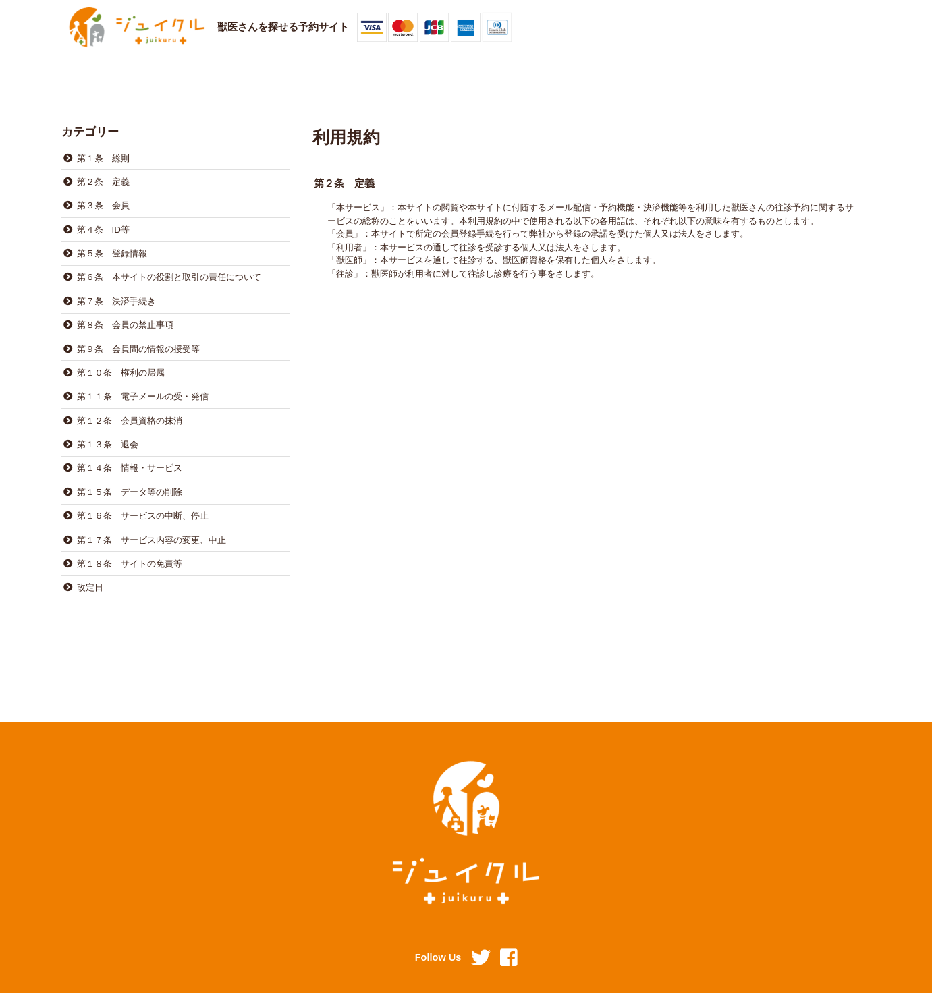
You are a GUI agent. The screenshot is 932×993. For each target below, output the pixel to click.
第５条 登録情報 (111, 248)
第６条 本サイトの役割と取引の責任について (168, 270)
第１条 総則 (102, 157)
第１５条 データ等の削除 (129, 474)
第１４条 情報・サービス (129, 452)
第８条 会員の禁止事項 (124, 315)
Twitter (480, 958)
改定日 (89, 565)
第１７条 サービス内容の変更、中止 (150, 519)
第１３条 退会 (107, 429)
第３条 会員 (102, 203)
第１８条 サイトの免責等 (129, 542)
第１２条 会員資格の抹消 (129, 406)
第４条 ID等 (102, 225)
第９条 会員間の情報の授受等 (137, 338)
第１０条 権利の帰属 (120, 361)
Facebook (508, 958)
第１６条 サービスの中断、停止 (142, 497)
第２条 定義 (102, 180)
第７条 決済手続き (115, 293)
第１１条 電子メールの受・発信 (142, 383)
